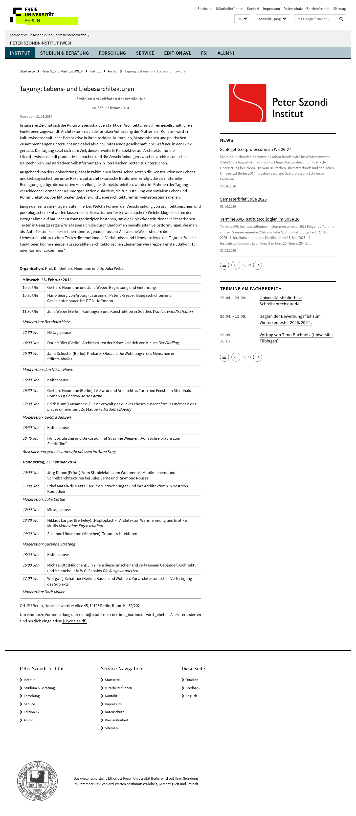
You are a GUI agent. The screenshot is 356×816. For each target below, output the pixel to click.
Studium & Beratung (64, 53)
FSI (204, 53)
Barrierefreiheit (318, 8)
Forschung (112, 53)
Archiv (112, 71)
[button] (242, 18)
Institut (20, 53)
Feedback (193, 687)
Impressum (271, 8)
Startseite (205, 8)
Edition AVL (177, 53)
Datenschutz (293, 8)
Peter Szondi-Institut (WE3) (40, 43)
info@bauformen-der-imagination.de (113, 614)
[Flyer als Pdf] (74, 621)
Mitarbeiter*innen (229, 8)
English (191, 695)
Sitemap (339, 8)
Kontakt (253, 8)
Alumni (226, 53)
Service (145, 53)
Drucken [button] (192, 679)
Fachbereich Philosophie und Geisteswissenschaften (49, 35)
